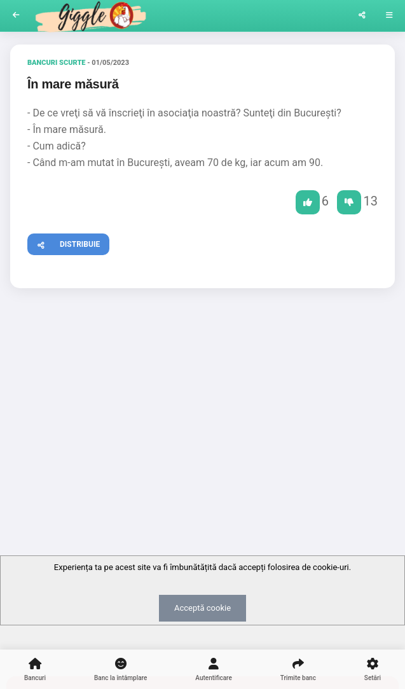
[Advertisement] (202, 396)
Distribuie (64, 242)
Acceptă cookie (202, 608)
